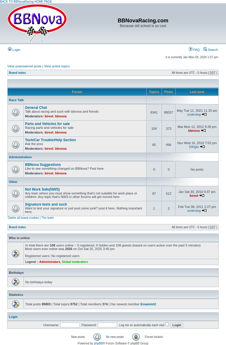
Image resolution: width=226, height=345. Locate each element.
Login (14, 49)
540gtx (194, 147)
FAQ (194, 49)
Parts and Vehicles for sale (47, 124)
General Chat (36, 108)
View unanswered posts (24, 66)
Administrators (49, 262)
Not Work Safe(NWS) (42, 189)
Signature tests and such (46, 204)
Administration (20, 157)
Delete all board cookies (23, 217)
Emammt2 (148, 304)
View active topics (57, 66)
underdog (194, 114)
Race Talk (16, 100)
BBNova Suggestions (43, 165)
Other (13, 182)
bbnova (61, 116)
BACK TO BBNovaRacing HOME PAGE (26, 1)
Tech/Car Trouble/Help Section (50, 140)
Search (210, 49)
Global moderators (75, 262)
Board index (17, 72)
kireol (49, 116)
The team (47, 217)
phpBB (98, 343)
